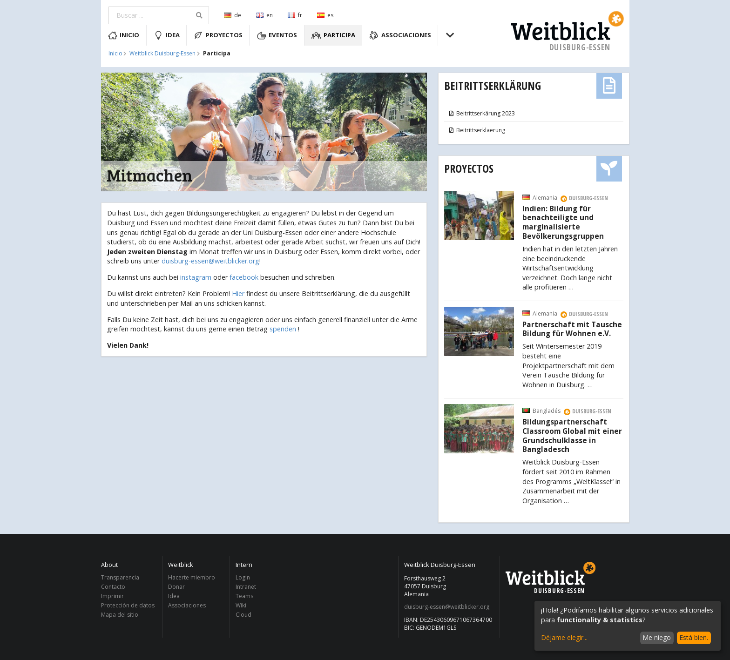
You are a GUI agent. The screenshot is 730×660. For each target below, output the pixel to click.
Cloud (243, 614)
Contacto (113, 587)
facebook (244, 277)
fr (295, 15)
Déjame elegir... (564, 637)
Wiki (241, 605)
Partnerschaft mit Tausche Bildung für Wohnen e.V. (572, 329)
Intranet (246, 587)
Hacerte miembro (191, 577)
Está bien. (693, 637)
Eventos (277, 35)
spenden (283, 328)
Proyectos (218, 35)
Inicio (124, 35)
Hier (238, 293)
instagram (195, 277)
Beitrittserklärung (492, 85)
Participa (333, 35)
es (325, 15)
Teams (244, 596)
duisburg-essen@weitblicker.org (210, 260)
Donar (176, 587)
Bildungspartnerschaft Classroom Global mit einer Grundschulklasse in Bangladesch (572, 436)
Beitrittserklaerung (476, 130)
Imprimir (112, 596)
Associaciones (400, 35)
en (264, 15)
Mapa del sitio (119, 614)
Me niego (656, 637)
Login (243, 577)
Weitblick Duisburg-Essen (162, 53)
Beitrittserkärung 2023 (481, 113)
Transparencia (120, 577)
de (232, 15)
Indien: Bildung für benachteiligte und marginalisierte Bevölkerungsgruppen (563, 222)
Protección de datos (128, 605)
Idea (167, 35)
